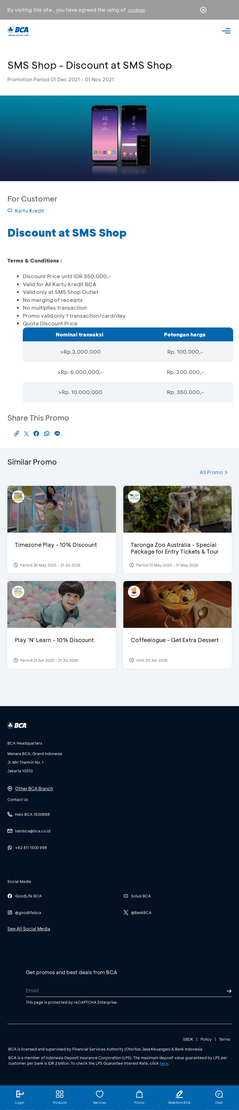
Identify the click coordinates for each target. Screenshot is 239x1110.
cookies (136, 10)
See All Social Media (28, 929)
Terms (224, 1039)
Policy (206, 1039)
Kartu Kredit (25, 210)
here (164, 1063)
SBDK (188, 1039)
